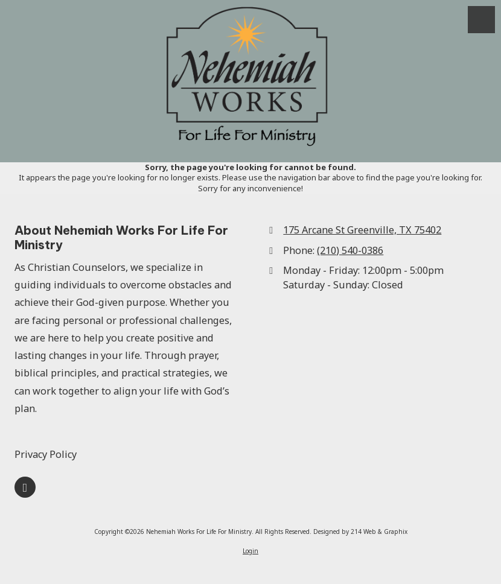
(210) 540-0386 (350, 250)
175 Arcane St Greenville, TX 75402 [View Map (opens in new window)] (362, 229)
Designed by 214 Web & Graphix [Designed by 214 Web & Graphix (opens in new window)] (360, 531)
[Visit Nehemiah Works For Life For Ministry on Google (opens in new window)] (25, 487)
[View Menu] (481, 19)
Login (250, 551)
